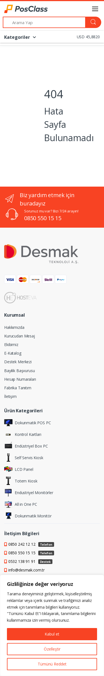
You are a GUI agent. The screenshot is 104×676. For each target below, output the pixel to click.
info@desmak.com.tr (26, 570)
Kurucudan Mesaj (19, 336)
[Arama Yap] (44, 22)
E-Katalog (12, 353)
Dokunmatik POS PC (27, 422)
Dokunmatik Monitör (27, 516)
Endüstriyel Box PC (26, 446)
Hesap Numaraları (20, 379)
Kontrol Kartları (22, 434)
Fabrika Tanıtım (17, 387)
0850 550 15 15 (42, 218)
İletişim (10, 396)
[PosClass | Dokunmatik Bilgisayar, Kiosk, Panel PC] (18, 8)
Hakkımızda (14, 327)
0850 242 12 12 (31, 544)
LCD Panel (18, 469)
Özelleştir (52, 649)
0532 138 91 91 (30, 561)
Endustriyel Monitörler (28, 492)
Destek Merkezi (18, 361)
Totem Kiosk (20, 481)
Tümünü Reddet (52, 664)
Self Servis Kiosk (23, 457)
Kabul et (52, 634)
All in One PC (20, 504)
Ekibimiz (11, 344)
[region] (52, 625)
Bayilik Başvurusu (19, 370)
